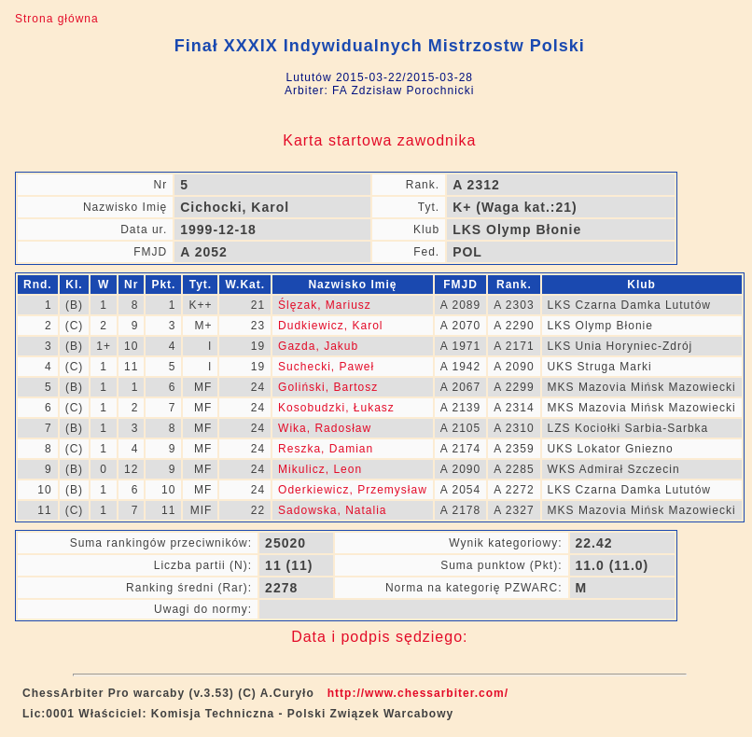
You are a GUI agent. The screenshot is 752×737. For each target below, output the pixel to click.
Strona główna (57, 18)
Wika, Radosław (324, 428)
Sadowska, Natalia (332, 510)
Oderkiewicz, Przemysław (352, 489)
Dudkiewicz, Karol (330, 325)
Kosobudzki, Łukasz (336, 407)
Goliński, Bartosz (328, 387)
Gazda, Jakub (318, 346)
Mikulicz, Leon (320, 469)
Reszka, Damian (325, 448)
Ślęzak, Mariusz (324, 305)
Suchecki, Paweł (326, 366)
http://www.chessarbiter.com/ (417, 693)
